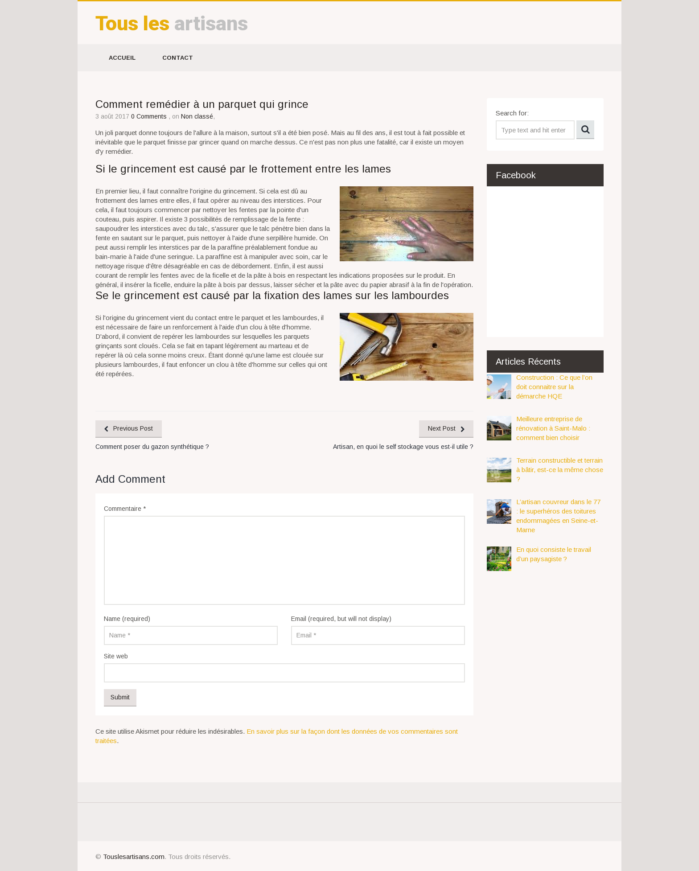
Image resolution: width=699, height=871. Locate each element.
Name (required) (127, 618)
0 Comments (150, 116)
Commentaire (125, 508)
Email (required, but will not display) (341, 618)
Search (585, 129)
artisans (171, 23)
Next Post (442, 428)
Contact (177, 57)
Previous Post (133, 428)
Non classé (197, 116)
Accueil (122, 57)
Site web (116, 656)
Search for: (512, 113)
